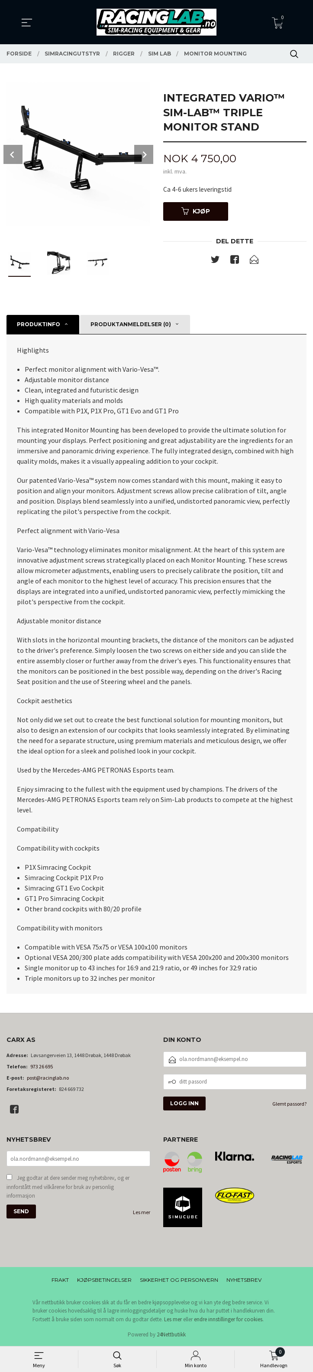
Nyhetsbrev (243, 1280)
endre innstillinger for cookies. (229, 1319)
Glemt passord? (289, 1103)
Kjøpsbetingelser (104, 1280)
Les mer (141, 1213)
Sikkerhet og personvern (179, 1280)
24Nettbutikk (171, 1334)
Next (143, 154)
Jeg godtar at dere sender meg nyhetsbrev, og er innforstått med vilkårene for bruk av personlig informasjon (67, 1188)
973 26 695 (41, 1066)
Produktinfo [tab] (38, 324)
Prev (13, 154)
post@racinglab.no (48, 1077)
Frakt (60, 1280)
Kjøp (195, 212)
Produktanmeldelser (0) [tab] (130, 324)
